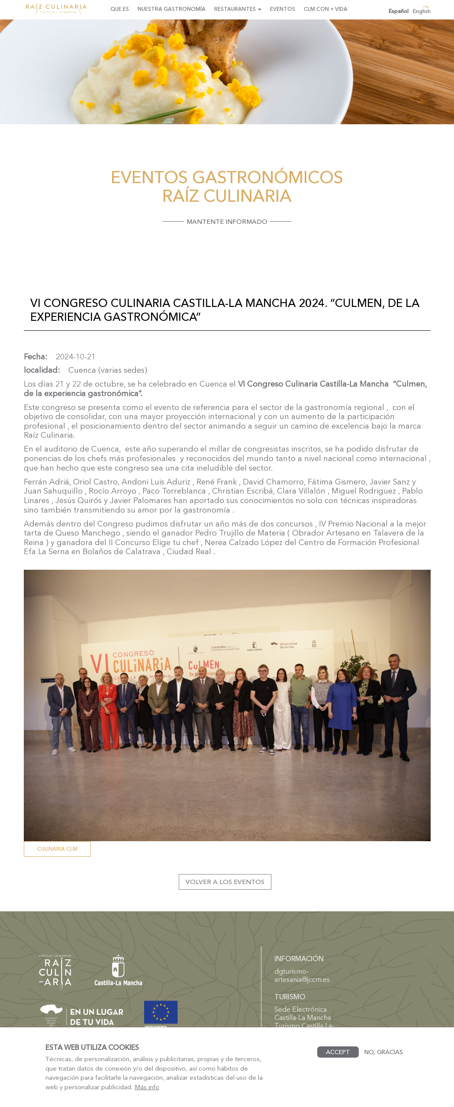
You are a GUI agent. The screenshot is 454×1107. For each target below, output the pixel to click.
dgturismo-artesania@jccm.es (302, 975)
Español (399, 11)
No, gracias (383, 1052)
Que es (119, 9)
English (422, 11)
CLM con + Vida (326, 9)
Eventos (282, 9)
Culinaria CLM (57, 849)
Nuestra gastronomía (172, 9)
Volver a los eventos (225, 882)
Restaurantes (237, 9)
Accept (338, 1052)
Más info (147, 1087)
